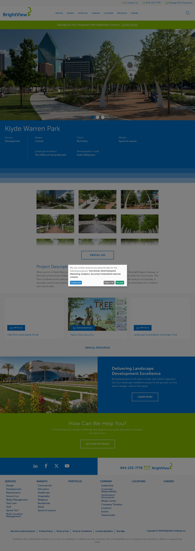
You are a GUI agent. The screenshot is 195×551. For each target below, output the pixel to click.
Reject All (109, 282)
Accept (119, 282)
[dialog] (97, 275)
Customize (76, 282)
